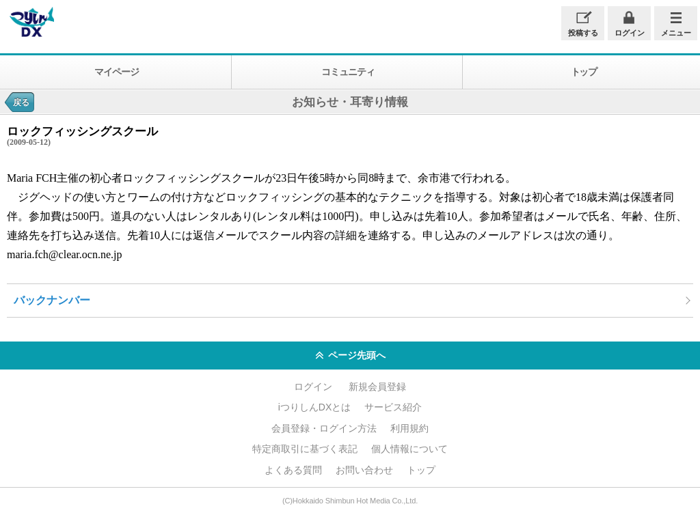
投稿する (583, 33)
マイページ (116, 71)
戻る (21, 102)
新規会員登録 (377, 386)
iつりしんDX (30, 22)
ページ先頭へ (350, 356)
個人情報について (409, 448)
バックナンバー (52, 300)
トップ (421, 469)
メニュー (676, 33)
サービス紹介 (393, 407)
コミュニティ (347, 71)
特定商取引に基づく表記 (305, 448)
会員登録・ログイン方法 (324, 428)
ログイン (630, 33)
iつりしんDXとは (314, 407)
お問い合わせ (364, 469)
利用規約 (409, 428)
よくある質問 (293, 469)
